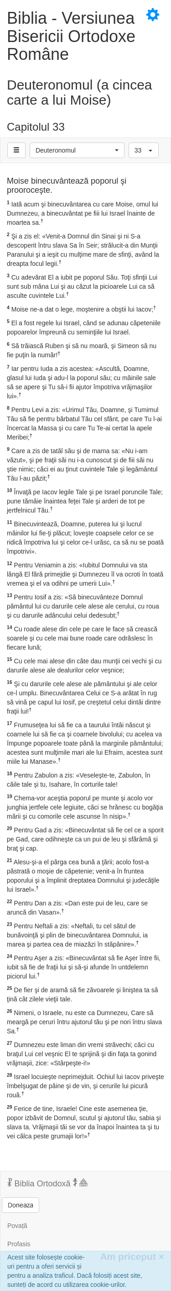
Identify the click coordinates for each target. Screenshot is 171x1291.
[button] (77, 150)
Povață (17, 1225)
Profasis (19, 1244)
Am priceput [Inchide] (132, 1256)
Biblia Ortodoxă (47, 1183)
